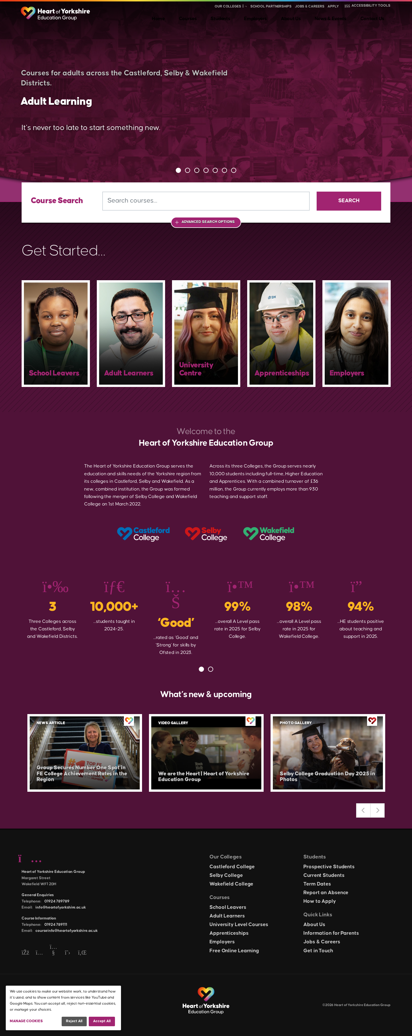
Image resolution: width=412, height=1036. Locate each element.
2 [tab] (187, 170)
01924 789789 (56, 901)
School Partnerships (271, 6)
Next (377, 810)
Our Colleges (228, 6)
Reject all (74, 1021)
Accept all (102, 1021)
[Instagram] (39, 953)
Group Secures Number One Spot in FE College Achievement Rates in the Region (84, 772)
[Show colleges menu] (244, 6)
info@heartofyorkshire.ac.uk (60, 907)
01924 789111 (55, 925)
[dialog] (63, 1008)
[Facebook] (25, 953)
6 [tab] (224, 170)
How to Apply (319, 901)
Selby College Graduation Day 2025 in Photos (324, 775)
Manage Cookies (26, 1021)
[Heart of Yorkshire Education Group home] (56, 10)
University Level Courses (238, 924)
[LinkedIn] (81, 953)
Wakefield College (231, 884)
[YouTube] (53, 953)
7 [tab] (233, 170)
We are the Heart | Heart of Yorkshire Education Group (198, 775)
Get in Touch (318, 950)
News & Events (340, 17)
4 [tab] (206, 170)
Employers (277, 17)
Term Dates (317, 884)
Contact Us (377, 17)
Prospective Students (329, 866)
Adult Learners (227, 916)
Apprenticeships (229, 933)
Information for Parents (331, 933)
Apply (333, 6)
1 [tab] (178, 170)
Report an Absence (325, 892)
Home (199, 17)
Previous (363, 810)
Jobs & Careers (309, 6)
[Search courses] (206, 201)
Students (248, 17)
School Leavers (227, 907)
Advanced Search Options (208, 222)
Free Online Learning (234, 950)
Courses (221, 17)
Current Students (323, 875)
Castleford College (232, 866)
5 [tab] (215, 170)
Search (349, 200)
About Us (306, 17)
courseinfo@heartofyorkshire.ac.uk (66, 931)
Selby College (226, 875)
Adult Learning (75, 99)
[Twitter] (67, 953)
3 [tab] (196, 170)
